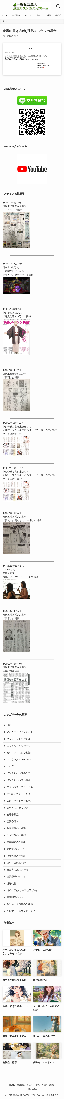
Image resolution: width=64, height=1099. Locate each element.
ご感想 (44, 1085)
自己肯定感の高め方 (17, 869)
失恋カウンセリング (17, 807)
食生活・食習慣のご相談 (20, 904)
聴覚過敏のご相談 (16, 856)
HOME (12, 1085)
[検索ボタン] (58, 6)
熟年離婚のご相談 (16, 842)
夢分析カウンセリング (19, 794)
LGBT (10, 725)
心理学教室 (13, 814)
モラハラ (30, 1085)
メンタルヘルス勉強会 (19, 780)
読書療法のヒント (16, 876)
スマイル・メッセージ (19, 746)
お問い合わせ (32, 1089)
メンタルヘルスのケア (19, 773)
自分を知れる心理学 (17, 863)
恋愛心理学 (13, 821)
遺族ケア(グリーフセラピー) (22, 890)
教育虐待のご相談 (16, 828)
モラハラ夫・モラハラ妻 (20, 787)
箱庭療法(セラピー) (17, 849)
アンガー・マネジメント (20, 732)
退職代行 (11, 883)
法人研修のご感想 (16, 835)
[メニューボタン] (6, 6)
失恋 (38, 1085)
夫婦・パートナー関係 (19, 801)
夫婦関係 (21, 1085)
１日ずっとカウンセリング (21, 911)
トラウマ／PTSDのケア (19, 759)
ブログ (10, 766)
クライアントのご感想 (19, 739)
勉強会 (52, 1085)
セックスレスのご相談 (19, 752)
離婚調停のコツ (15, 897)
